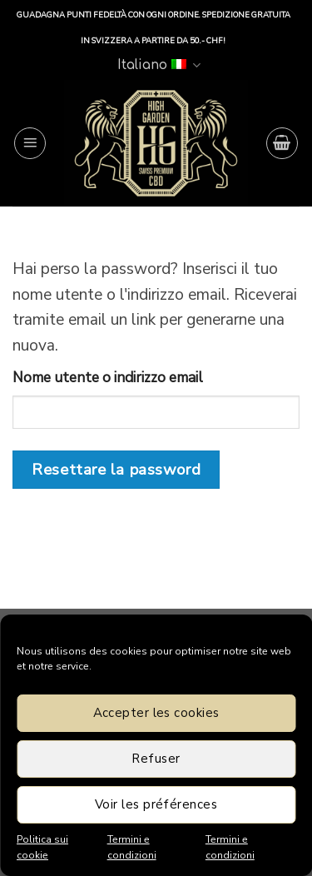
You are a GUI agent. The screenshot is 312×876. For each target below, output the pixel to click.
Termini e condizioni (131, 847)
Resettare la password (116, 469)
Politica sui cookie (42, 847)
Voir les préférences (156, 804)
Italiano (158, 65)
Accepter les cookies (156, 712)
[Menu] (30, 143)
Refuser (155, 758)
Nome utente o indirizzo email (107, 377)
